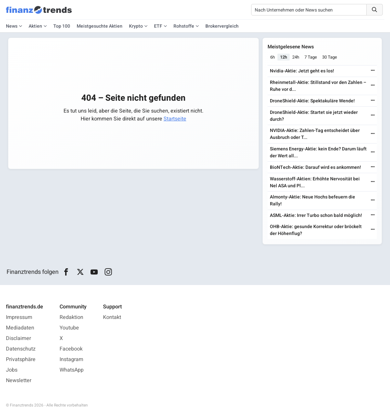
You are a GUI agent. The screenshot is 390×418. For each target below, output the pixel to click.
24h (296, 57)
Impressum (19, 317)
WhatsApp (72, 370)
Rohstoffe (183, 26)
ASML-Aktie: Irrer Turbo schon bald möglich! (316, 215)
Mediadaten (20, 328)
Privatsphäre (21, 359)
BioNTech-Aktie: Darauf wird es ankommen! (315, 167)
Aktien (35, 26)
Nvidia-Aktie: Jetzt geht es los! (302, 70)
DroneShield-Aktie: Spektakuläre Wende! (312, 100)
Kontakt (112, 317)
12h (283, 57)
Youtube (69, 328)
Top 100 (61, 26)
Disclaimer (18, 338)
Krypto (136, 26)
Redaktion (71, 317)
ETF (158, 26)
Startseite (175, 119)
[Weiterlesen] (373, 70)
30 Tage (330, 57)
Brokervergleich (222, 26)
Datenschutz (21, 349)
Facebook (71, 349)
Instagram (71, 359)
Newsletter (18, 380)
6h (273, 57)
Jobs (11, 370)
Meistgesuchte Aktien (99, 26)
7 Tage (311, 57)
